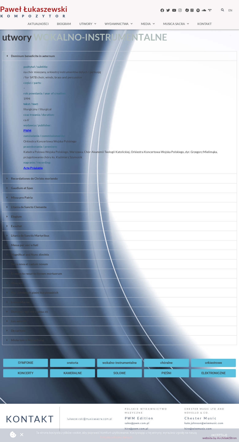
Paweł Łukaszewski (33, 8)
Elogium (16, 216)
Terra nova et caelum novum (29, 264)
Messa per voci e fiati (24, 245)
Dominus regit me (29, 311)
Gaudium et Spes (22, 188)
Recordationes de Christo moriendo (34, 178)
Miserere (17, 283)
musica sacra (176, 24)
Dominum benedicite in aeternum (33, 56)
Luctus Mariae (20, 302)
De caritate (18, 330)
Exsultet (16, 226)
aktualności (38, 24)
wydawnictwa (119, 24)
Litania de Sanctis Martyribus (30, 235)
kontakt (204, 24)
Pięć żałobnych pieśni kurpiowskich (34, 292)
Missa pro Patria (22, 197)
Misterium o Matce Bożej (27, 340)
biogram (64, 24)
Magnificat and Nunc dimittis (30, 254)
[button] (119, 56)
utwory (87, 24)
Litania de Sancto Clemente (28, 207)
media (148, 24)
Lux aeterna (18, 321)
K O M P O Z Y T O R (33, 16)
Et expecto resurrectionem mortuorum (36, 273)
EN (230, 10)
